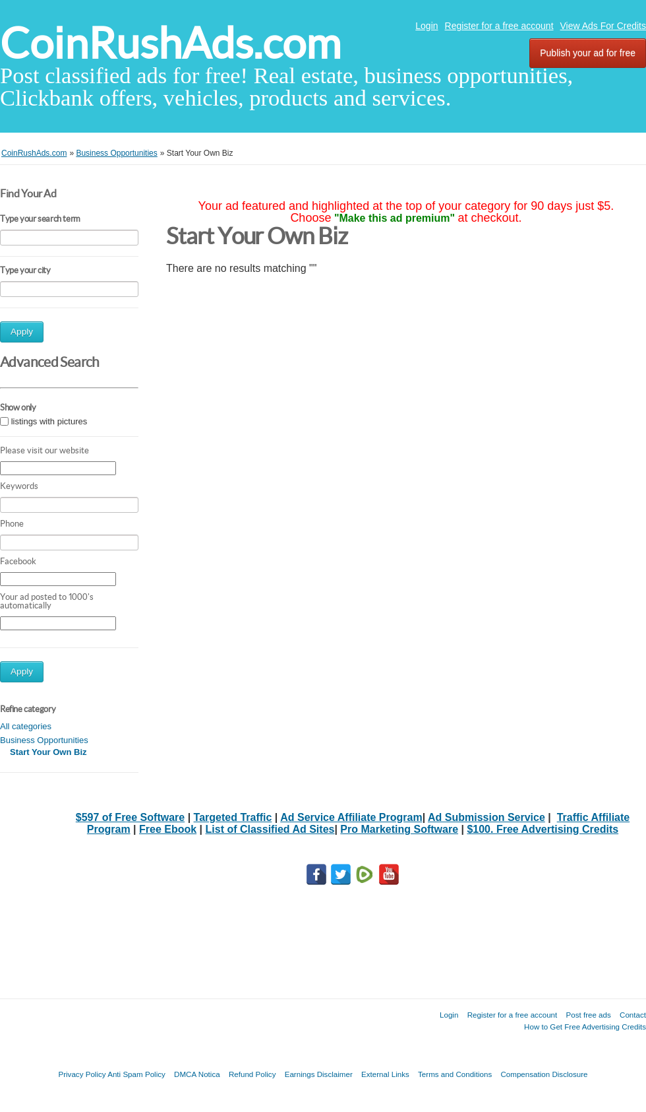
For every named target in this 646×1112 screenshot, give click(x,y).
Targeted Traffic (233, 817)
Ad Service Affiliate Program (351, 817)
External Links (385, 1074)
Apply (22, 332)
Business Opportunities (44, 740)
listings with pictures (49, 421)
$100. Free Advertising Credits (542, 829)
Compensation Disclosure (543, 1074)
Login (426, 25)
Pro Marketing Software (399, 829)
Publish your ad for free (587, 53)
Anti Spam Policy (136, 1074)
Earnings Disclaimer (319, 1074)
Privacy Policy (81, 1074)
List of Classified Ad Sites (270, 829)
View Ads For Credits (603, 25)
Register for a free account (499, 25)
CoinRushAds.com (170, 43)
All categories (25, 726)
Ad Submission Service (486, 817)
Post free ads (588, 1014)
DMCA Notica (197, 1074)
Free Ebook (167, 829)
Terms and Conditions (455, 1074)
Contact (633, 1014)
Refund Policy (252, 1074)
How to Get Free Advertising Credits (585, 1026)
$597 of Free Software (130, 817)
